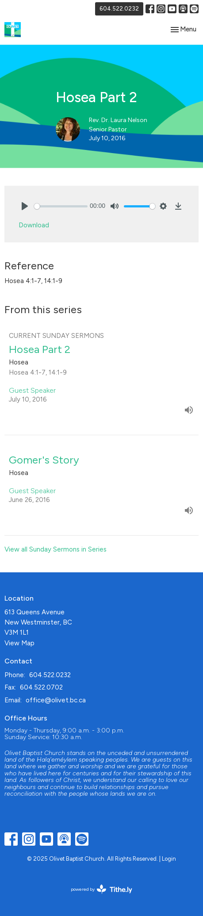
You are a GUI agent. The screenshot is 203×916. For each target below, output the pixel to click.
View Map (19, 643)
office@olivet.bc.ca (56, 700)
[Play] (25, 206)
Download (34, 225)
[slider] (61, 206)
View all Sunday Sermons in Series (55, 549)
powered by (101, 889)
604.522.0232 (119, 8)
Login (169, 858)
